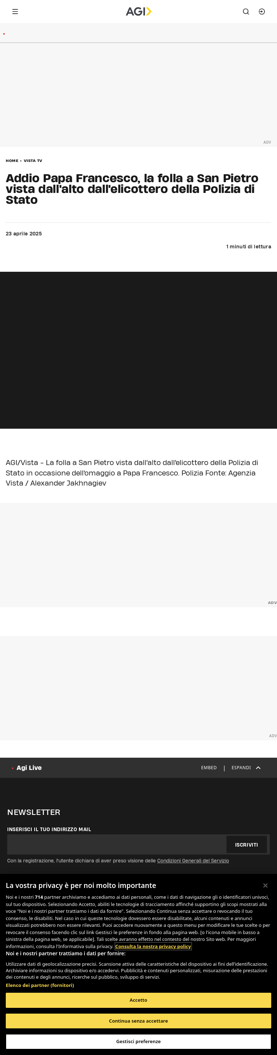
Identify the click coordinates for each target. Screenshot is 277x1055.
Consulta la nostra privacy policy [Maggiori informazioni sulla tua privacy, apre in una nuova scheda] (153, 946)
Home (12, 160)
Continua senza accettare (138, 1021)
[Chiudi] (265, 885)
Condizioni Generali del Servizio (193, 861)
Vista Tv (33, 160)
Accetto (139, 1000)
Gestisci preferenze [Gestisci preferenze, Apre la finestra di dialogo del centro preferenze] (138, 1041)
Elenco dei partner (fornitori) (40, 985)
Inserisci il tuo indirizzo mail (49, 829)
